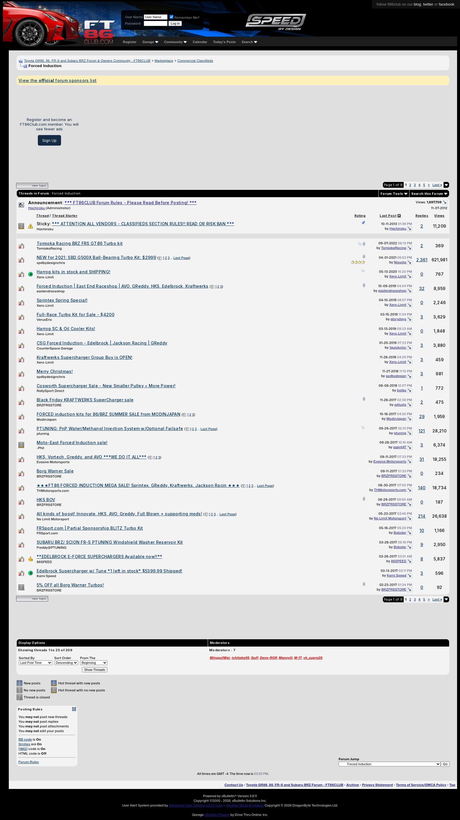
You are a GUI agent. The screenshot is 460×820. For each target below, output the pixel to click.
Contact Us (233, 785)
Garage (150, 42)
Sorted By (27, 658)
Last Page (181, 257)
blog (417, 4)
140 (422, 487)
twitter (428, 4)
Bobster (400, 532)
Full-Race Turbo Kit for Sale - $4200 (75, 314)
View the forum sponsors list (57, 80)
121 (422, 430)
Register (129, 42)
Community (175, 42)
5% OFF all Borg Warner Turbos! (70, 584)
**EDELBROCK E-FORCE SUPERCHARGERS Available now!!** (99, 556)
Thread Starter (64, 216)
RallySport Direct (50, 390)
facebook (446, 4)
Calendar (200, 42)
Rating (360, 216)
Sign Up (49, 140)
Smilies (24, 744)
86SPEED (44, 562)
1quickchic (397, 347)
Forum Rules (28, 762)
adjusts (400, 404)
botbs (401, 390)
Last (437, 185)
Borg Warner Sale (55, 470)
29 (422, 416)
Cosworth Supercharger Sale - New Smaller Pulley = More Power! (106, 385)
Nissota (400, 262)
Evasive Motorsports (53, 462)
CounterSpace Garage (55, 348)
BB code (25, 739)
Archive (352, 785)
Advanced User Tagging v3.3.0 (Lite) (196, 805)
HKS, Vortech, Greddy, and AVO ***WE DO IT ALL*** (91, 456)
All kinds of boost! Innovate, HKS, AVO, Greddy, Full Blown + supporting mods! (119, 513)
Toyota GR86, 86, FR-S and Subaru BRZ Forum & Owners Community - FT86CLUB (87, 60)
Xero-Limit (45, 277)
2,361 (422, 259)
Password (133, 23)
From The (87, 658)
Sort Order (62, 658)
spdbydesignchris (51, 262)
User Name (134, 17)
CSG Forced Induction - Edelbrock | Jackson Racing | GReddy (102, 342)
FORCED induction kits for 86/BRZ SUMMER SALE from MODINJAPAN (108, 414)
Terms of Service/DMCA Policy (421, 785)
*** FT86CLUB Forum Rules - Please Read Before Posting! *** (131, 202)
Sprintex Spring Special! (62, 300)
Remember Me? (184, 17)
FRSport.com (47, 533)
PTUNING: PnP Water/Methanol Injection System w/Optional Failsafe (110, 428)
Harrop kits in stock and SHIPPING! (73, 271)
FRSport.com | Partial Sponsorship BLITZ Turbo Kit (90, 528)
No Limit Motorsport (53, 519)
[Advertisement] (266, 131)
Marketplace (164, 60)
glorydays (398, 319)
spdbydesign (396, 376)
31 (422, 459)
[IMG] (23, 748)
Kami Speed (46, 576)
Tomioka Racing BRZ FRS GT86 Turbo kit (80, 243)
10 (422, 530)
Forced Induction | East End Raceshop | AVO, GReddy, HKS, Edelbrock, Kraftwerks (122, 286)
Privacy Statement (377, 785)
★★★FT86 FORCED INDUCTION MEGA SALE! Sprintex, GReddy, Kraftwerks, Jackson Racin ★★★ (138, 485)
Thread (42, 216)
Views (439, 216)
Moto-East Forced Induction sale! (72, 442)
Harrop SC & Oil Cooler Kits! (66, 328)
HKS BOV (46, 499)
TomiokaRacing (49, 248)
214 (422, 516)
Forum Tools (391, 194)
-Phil (40, 448)
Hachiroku (36, 208)
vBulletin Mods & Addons (245, 805)
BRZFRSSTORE (49, 405)
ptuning (43, 433)
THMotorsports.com (53, 490)
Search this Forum (427, 194)
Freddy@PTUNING (51, 547)
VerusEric (44, 319)
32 (422, 288)
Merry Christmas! (55, 371)
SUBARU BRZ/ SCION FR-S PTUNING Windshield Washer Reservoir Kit (110, 542)
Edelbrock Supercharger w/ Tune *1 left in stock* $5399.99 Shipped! (109, 570)
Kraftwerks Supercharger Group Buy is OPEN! (85, 357)
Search (249, 42)
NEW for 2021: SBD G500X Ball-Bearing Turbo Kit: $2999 (96, 257)
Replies (421, 216)
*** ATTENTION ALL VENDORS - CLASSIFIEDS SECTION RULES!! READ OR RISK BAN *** (143, 223)
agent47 (399, 447)
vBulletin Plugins (216, 814)
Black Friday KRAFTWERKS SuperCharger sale (85, 399)
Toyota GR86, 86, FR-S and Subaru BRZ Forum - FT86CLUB (294, 785)
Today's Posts (224, 42)
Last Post (388, 216)
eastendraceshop (51, 291)
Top (452, 785)
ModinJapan (47, 419)
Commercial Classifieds (195, 60)
